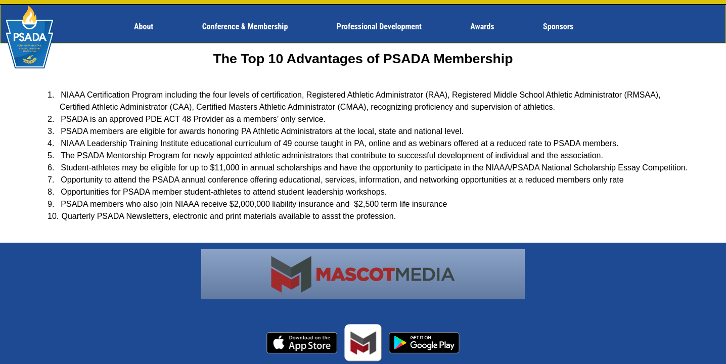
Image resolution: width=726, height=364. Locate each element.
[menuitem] (148, 27)
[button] (148, 27)
